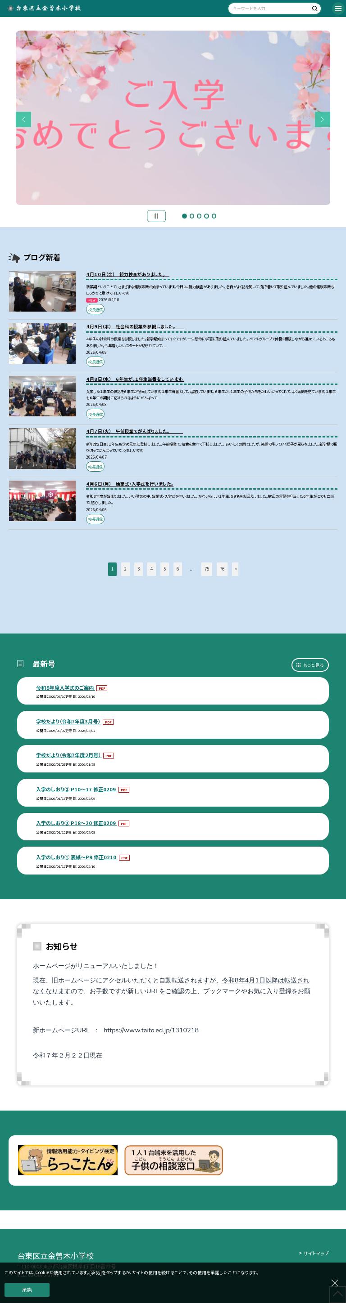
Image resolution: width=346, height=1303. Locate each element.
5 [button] (214, 216)
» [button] (236, 569)
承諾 (27, 1289)
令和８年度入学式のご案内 (65, 687)
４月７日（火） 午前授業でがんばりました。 (134, 431)
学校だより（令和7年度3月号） (68, 721)
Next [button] (323, 120)
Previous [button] (24, 120)
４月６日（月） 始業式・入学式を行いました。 (129, 484)
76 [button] (222, 569)
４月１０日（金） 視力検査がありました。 (127, 274)
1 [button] (184, 216)
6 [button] (178, 569)
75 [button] (207, 569)
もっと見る (313, 665)
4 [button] (206, 216)
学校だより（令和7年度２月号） (69, 755)
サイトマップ (316, 1253)
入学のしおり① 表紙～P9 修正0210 (77, 857)
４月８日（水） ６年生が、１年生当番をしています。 (135, 379)
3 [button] (199, 216)
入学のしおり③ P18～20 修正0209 (76, 822)
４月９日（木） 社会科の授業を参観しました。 (135, 326)
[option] (173, 118)
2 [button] (192, 216)
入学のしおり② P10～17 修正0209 (76, 789)
